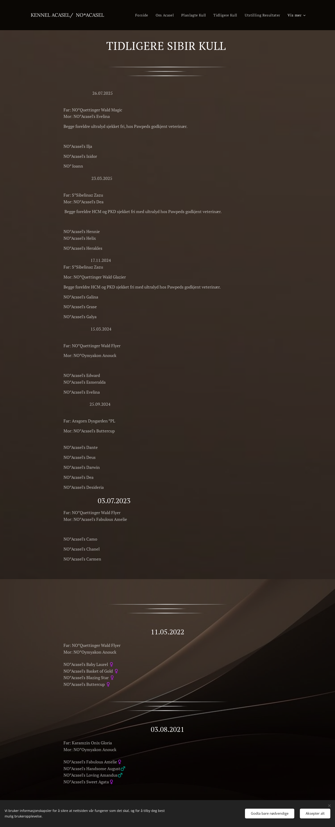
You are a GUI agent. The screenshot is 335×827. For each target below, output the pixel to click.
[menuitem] (136, 15)
